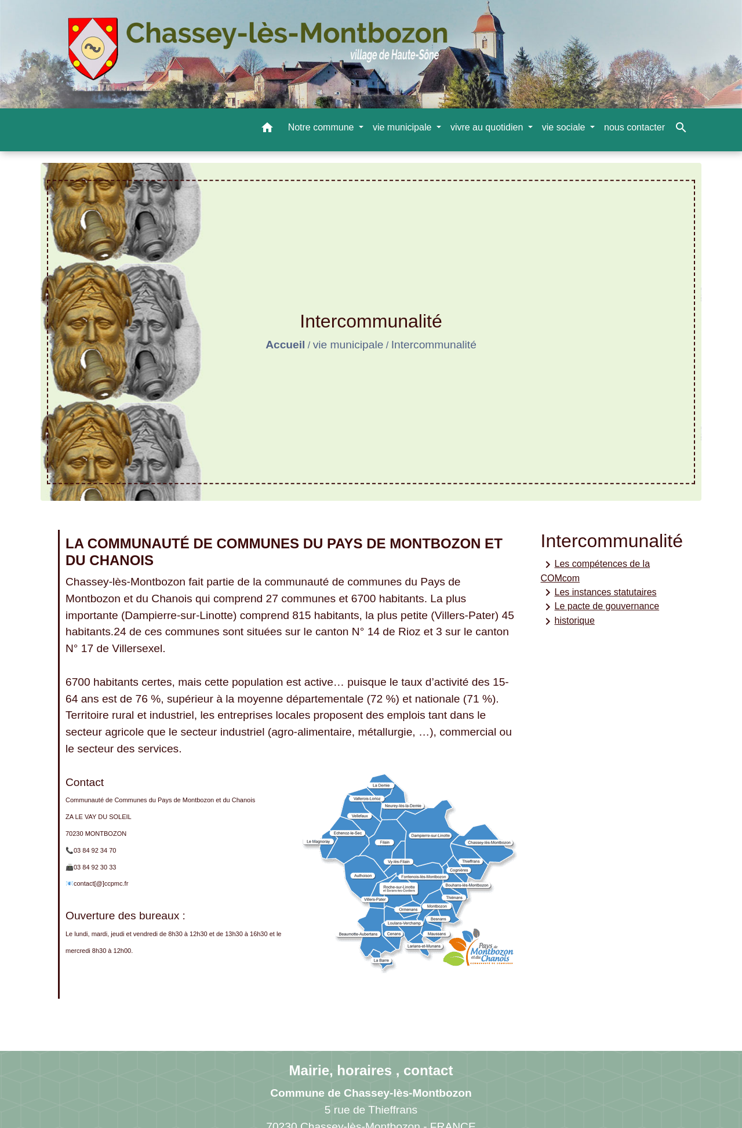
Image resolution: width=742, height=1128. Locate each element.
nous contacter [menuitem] (634, 127)
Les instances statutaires (599, 592)
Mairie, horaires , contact (371, 1070)
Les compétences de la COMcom (595, 570)
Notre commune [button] (322, 127)
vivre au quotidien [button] (488, 127)
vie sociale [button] (565, 127)
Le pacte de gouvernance (600, 607)
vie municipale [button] (403, 127)
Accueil (285, 345)
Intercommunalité (434, 345)
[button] (267, 129)
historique (568, 621)
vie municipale (348, 345)
